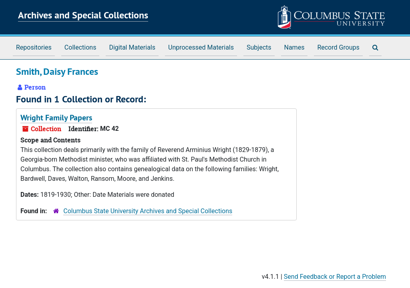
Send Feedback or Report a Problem (335, 276)
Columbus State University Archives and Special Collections (147, 211)
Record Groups (338, 47)
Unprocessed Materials (201, 47)
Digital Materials (132, 47)
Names (294, 47)
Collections (80, 47)
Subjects (259, 47)
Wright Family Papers (56, 117)
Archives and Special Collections (83, 15)
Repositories (34, 47)
